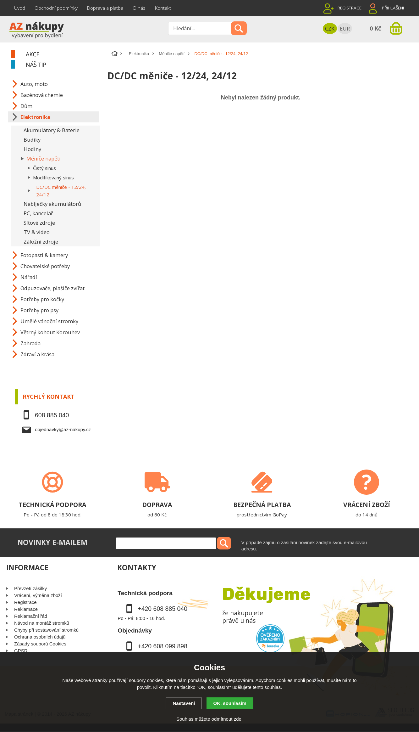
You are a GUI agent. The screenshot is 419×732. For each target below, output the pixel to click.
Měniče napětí (172, 53)
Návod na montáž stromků (41, 623)
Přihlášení (393, 8)
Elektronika (139, 53)
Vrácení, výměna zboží (38, 595)
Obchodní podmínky (56, 8)
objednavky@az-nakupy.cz (63, 429)
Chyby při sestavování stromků (46, 630)
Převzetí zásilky (30, 588)
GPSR (21, 650)
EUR (345, 28)
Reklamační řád (30, 616)
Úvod (19, 8)
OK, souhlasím (229, 703)
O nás (139, 8)
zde (237, 719)
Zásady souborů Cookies (40, 643)
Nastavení (184, 703)
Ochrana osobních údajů (39, 636)
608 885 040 (52, 415)
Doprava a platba (105, 8)
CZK (329, 28)
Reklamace (26, 609)
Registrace (349, 8)
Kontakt (163, 8)
